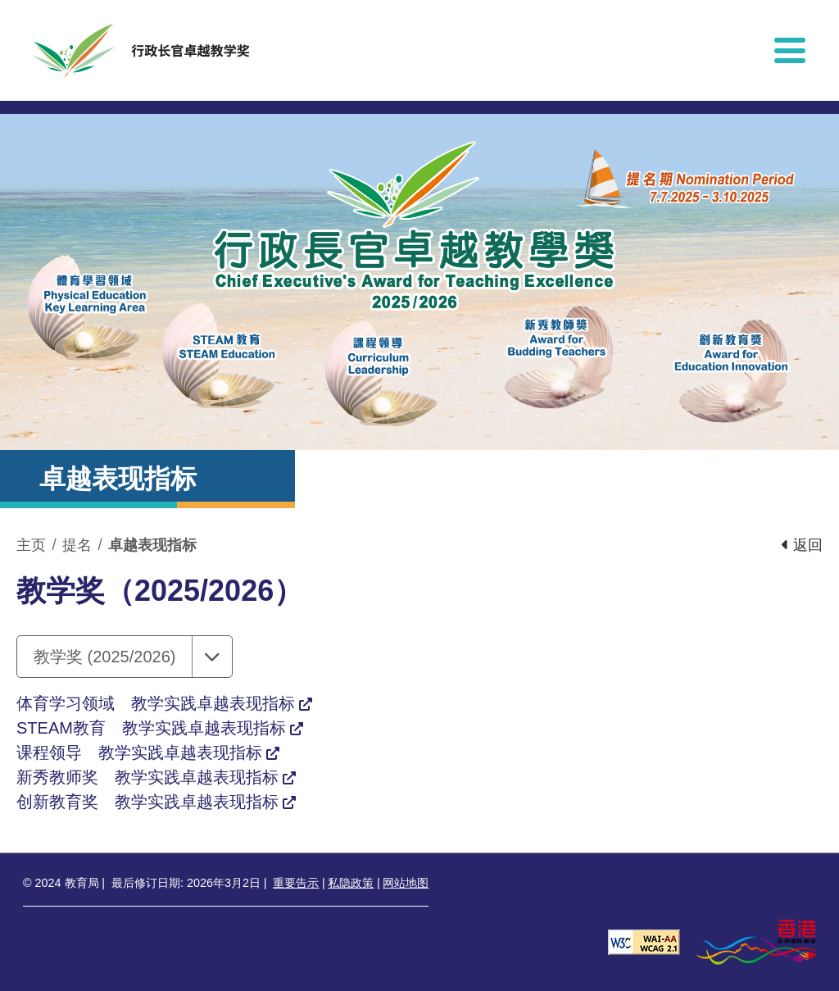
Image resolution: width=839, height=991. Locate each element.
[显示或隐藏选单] (789, 50)
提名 (77, 545)
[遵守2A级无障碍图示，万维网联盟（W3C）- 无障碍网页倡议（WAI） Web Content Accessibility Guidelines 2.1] (644, 941)
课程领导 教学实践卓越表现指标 (139, 752)
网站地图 (406, 882)
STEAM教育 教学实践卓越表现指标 (151, 728)
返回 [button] (802, 545)
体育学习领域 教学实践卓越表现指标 (155, 703)
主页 (31, 545)
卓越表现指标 (152, 545)
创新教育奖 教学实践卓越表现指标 (147, 802)
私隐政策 (351, 882)
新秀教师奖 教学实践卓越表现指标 (147, 777)
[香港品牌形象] (756, 941)
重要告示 (296, 882)
